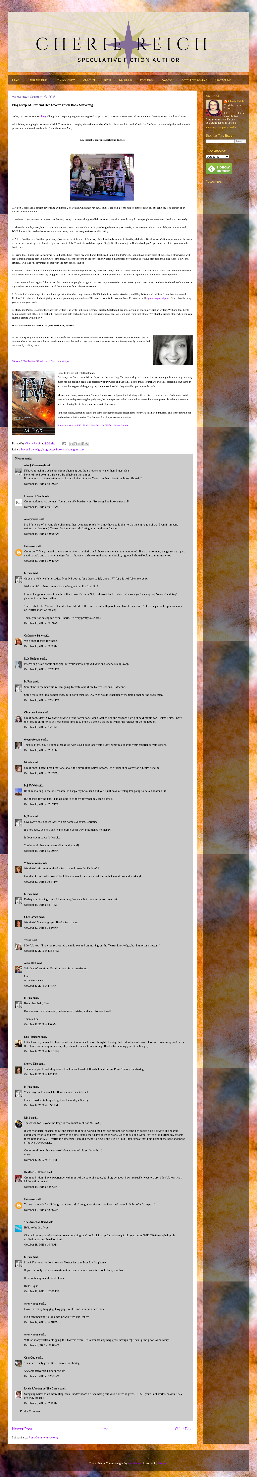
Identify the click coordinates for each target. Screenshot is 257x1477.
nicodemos (134, 1463)
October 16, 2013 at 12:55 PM (41, 700)
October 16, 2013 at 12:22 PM (41, 669)
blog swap (49, 449)
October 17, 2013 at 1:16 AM (40, 1024)
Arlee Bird (30, 963)
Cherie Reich (236, 101)
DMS (27, 1117)
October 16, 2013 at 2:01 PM (41, 750)
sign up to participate (157, 297)
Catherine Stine (33, 635)
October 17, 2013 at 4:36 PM (41, 1105)
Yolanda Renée (33, 863)
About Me (89, 80)
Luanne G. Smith (34, 496)
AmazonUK (74, 425)
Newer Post (22, 1429)
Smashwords (97, 425)
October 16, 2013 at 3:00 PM (41, 850)
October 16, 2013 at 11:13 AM (41, 646)
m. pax (80, 449)
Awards (167, 80)
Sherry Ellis (31, 1063)
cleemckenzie (32, 739)
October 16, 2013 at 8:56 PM (41, 927)
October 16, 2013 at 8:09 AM (41, 483)
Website (16, 361)
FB (24, 361)
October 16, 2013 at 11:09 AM (41, 623)
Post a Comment (30, 1411)
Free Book (146, 80)
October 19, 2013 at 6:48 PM (41, 1322)
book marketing (65, 449)
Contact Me (223, 80)
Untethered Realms (194, 80)
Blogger (162, 1463)
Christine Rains (33, 712)
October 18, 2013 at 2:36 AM (41, 1209)
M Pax (28, 573)
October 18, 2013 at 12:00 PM (41, 1291)
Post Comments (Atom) (43, 1437)
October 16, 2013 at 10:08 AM (41, 533)
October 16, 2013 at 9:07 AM (41, 506)
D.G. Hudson (31, 658)
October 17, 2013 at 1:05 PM (40, 1074)
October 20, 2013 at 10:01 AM (41, 1345)
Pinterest (55, 361)
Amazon (62, 425)
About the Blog (37, 80)
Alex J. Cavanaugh (35, 465)
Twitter (31, 361)
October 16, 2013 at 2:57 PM (41, 804)
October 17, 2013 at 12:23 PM (41, 1051)
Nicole (28, 762)
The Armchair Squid (36, 1222)
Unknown (29, 546)
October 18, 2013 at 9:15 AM (41, 1244)
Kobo (109, 425)
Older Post (184, 1429)
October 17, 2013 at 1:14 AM (40, 985)
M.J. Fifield (30, 785)
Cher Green (31, 917)
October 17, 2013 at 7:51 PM (40, 1159)
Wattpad (66, 361)
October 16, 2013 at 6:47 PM (41, 881)
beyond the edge (31, 449)
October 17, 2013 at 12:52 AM (41, 950)
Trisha (27, 940)
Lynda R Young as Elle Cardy (41, 1388)
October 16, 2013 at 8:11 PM (40, 904)
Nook (86, 425)
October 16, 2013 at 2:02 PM (41, 773)
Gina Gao (29, 1357)
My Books (125, 80)
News (107, 80)
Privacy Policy (65, 80)
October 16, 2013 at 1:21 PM (40, 727)
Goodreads (42, 361)
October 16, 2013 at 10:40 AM (41, 560)
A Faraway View (34, 980)
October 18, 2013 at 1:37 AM (40, 1186)
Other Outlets (121, 425)
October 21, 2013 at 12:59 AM (41, 1376)
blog (43, 116)
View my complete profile (221, 127)
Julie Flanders (32, 1036)
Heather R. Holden (35, 1172)
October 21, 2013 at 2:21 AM (41, 1403)
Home (15, 80)
